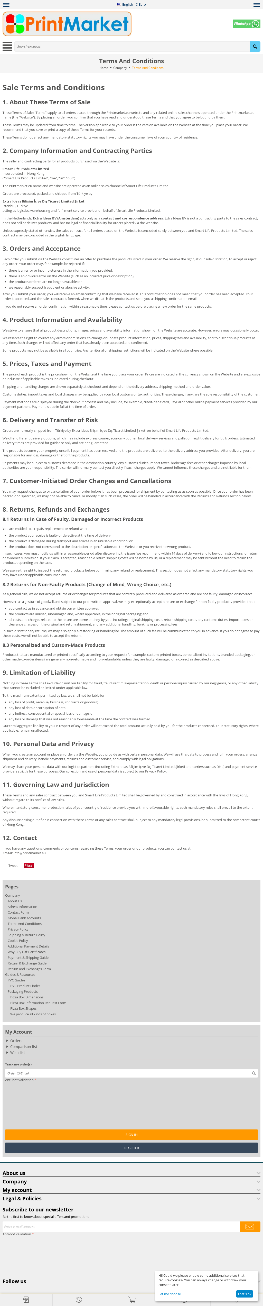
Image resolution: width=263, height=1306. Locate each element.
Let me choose (169, 1294)
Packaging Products (23, 991)
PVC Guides (16, 980)
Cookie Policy (18, 940)
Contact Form (18, 912)
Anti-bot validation (19, 1080)
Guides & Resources (20, 974)
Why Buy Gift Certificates (26, 952)
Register (131, 1147)
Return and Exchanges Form (29, 969)
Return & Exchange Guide (27, 963)
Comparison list (23, 1046)
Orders (16, 1040)
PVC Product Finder (25, 985)
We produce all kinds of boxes (33, 1014)
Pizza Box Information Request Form (38, 1002)
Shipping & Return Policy (26, 935)
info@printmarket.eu (30, 853)
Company (120, 68)
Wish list (17, 1052)
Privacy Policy (18, 929)
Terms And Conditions (25, 923)
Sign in (132, 1134)
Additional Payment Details (28, 946)
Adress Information (22, 906)
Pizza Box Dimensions (26, 997)
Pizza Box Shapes (23, 1008)
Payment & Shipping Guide (28, 957)
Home (103, 68)
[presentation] (26, 1101)
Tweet (13, 865)
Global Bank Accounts (24, 918)
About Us (15, 901)
